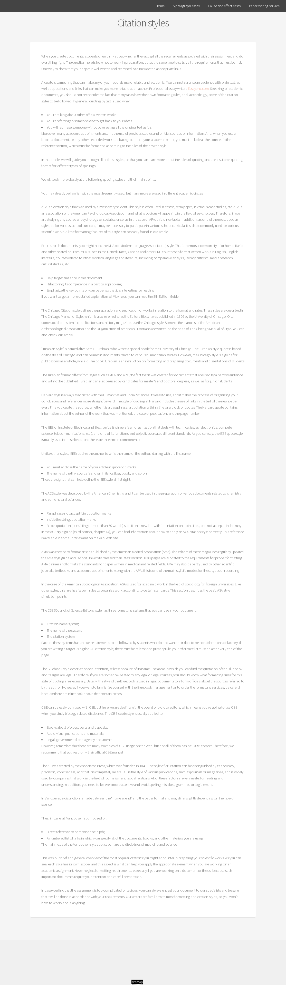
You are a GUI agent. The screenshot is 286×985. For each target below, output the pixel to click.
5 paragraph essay (186, 6)
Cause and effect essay (224, 6)
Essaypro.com (198, 88)
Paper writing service (264, 6)
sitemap (137, 982)
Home (160, 6)
